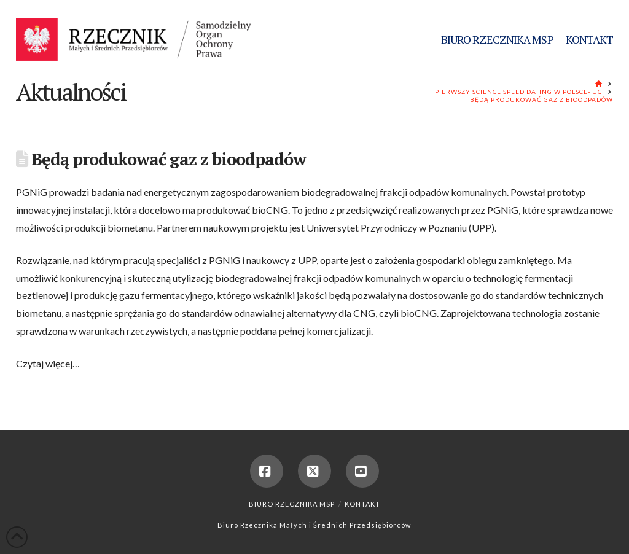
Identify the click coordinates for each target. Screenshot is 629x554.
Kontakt (362, 504)
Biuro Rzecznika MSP (292, 504)
